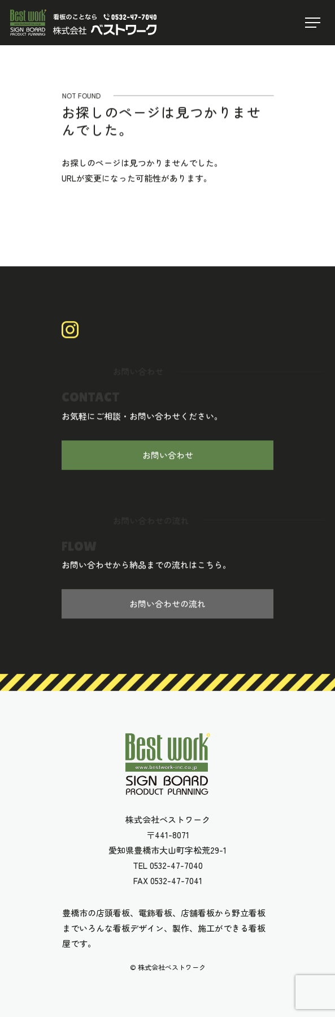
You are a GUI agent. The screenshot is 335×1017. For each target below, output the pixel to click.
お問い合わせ (167, 455)
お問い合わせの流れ (167, 604)
